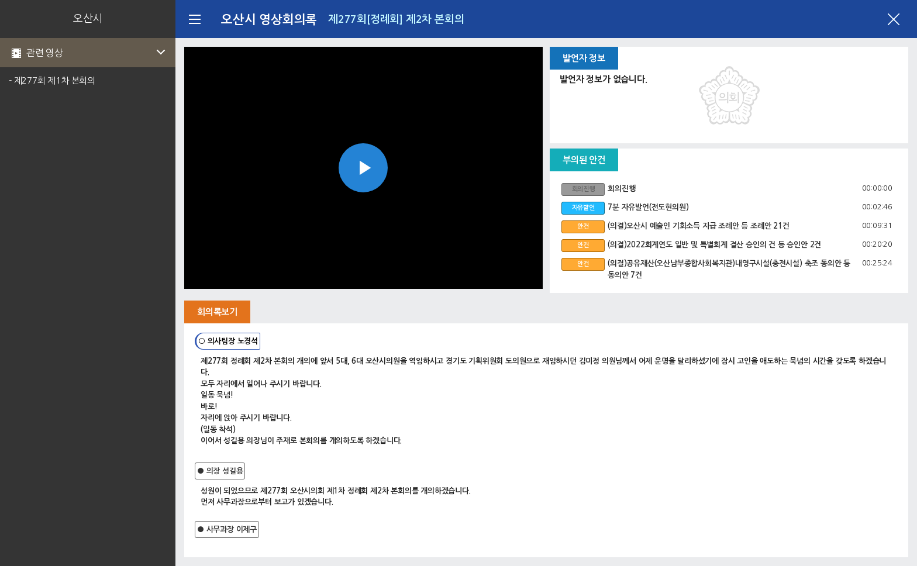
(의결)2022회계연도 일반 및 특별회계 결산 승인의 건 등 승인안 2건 (714, 245)
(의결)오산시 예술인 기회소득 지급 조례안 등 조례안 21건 (698, 226)
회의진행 (621, 188)
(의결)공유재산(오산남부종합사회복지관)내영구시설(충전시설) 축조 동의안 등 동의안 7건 (729, 269)
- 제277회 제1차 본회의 (52, 80)
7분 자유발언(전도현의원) (648, 207)
